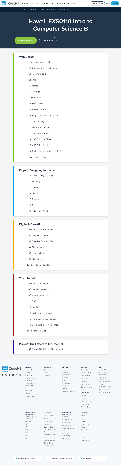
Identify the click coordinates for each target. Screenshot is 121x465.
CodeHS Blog (48, 427)
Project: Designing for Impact (37, 170)
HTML (27, 430)
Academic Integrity (68, 392)
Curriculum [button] (45, 4)
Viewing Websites (38, 109)
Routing (33, 307)
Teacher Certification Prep (105, 386)
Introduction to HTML (39, 62)
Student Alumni (49, 446)
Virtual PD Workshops (103, 378)
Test (32, 205)
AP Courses (85, 378)
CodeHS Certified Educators (26, 458)
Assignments (66, 370)
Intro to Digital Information (41, 229)
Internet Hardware (38, 289)
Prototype (34, 199)
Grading (65, 377)
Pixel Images (35, 247)
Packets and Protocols (40, 313)
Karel (27, 438)
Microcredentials (104, 389)
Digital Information (31, 224)
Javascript (28, 421)
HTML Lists (34, 97)
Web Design (26, 57)
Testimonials (48, 421)
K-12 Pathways (85, 376)
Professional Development (29, 387)
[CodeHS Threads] (20, 375)
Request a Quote (97, 3)
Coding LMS (29, 370)
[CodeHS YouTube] (13, 375)
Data (64, 380)
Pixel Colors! (35, 259)
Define (33, 187)
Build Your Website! (39, 211)
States (46, 419)
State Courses (85, 384)
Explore (65, 9)
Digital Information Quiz (39, 265)
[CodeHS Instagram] (6, 375)
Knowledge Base (49, 434)
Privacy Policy (85, 430)
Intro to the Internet (38, 283)
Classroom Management (66, 374)
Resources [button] (72, 4)
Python (27, 424)
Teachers (47, 376)
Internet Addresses (38, 295)
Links (32, 80)
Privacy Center (85, 424)
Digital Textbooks (86, 401)
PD (100, 367)
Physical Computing (66, 435)
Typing (27, 393)
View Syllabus (25, 40)
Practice (83, 396)
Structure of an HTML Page (42, 68)
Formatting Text (37, 74)
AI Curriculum (85, 407)
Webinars (47, 437)
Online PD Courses (105, 370)
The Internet (27, 278)
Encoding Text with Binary (42, 241)
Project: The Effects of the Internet (41, 344)
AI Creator (28, 390)
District (46, 370)
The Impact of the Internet (42, 319)
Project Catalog (86, 373)
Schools (46, 373)
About (83, 416)
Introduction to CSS (39, 127)
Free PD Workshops (105, 382)
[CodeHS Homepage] (10, 3)
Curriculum (32, 9)
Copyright (34, 91)
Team (82, 419)
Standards (84, 390)
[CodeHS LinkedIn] (10, 375)
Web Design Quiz (36, 157)
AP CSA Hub (85, 404)
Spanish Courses (86, 387)
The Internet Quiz (36, 330)
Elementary (84, 381)
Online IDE (28, 373)
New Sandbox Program (30, 417)
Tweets (46, 424)
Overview (48, 40)
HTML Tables (35, 103)
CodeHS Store (86, 458)
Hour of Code (85, 393)
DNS (32, 301)
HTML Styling (36, 121)
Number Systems (38, 235)
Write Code (66, 383)
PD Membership (104, 392)
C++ (26, 432)
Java (26, 427)
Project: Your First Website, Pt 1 (44, 115)
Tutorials (83, 398)
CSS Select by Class (39, 139)
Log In (108, 3)
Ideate (33, 193)
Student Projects (49, 440)
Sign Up (115, 3)
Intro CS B (56, 9)
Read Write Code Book (49, 431)
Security (83, 437)
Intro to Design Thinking (41, 175)
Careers (83, 421)
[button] (26, 3)
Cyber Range (29, 396)
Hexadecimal (36, 253)
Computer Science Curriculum (31, 379)
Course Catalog (45, 9)
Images (33, 85)
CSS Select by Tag (38, 133)
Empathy (34, 181)
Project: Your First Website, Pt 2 (44, 151)
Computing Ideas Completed (43, 325)
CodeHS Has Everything (66, 413)
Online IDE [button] (61, 4)
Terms (83, 427)
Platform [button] (35, 4)
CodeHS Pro (29, 376)
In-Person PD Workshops (103, 374)
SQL (26, 435)
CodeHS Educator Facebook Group (60, 458)
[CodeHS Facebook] (3, 375)
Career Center (48, 443)
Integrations (66, 386)
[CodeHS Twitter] (16, 375)
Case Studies (48, 416)
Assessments (66, 425)
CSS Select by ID (38, 145)
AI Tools (64, 389)
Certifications (29, 383)
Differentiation (67, 419)
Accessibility (85, 440)
